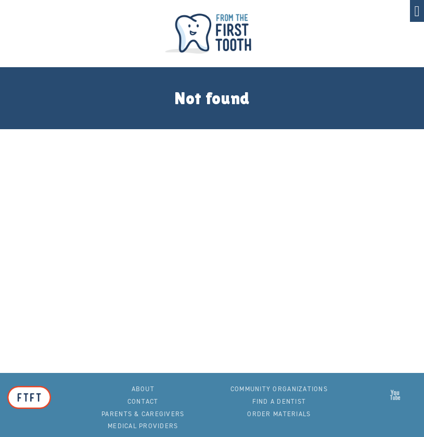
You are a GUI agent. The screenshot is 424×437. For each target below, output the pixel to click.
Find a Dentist (279, 401)
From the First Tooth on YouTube (395, 395)
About (143, 388)
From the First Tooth (212, 34)
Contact (143, 401)
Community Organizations (279, 388)
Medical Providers (143, 425)
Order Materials (279, 413)
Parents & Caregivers (142, 413)
